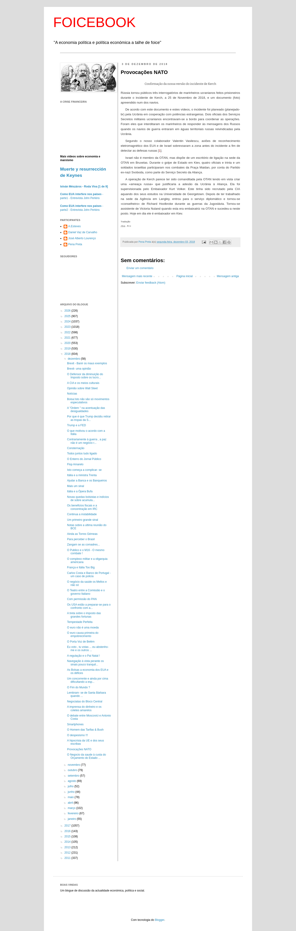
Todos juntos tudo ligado (82, 453)
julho (71, 786)
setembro (74, 775)
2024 (68, 321)
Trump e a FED (76, 425)
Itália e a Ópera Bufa (79, 491)
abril (71, 802)
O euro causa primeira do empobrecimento (82, 634)
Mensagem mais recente (137, 276)
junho (71, 791)
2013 (68, 847)
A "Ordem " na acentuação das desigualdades (86, 409)
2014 (68, 841)
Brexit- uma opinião (79, 368)
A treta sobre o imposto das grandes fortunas (84, 615)
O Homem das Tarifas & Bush (85, 729)
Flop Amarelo (75, 464)
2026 (68, 310)
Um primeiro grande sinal (82, 519)
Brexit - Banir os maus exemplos (87, 363)
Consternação (75, 448)
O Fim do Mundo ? (78, 687)
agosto (72, 781)
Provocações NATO (79, 749)
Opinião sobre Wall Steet (82, 388)
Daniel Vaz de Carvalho (82, 232)
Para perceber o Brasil (81, 539)
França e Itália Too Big (81, 567)
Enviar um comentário (140, 268)
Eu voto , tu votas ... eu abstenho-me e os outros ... (87, 648)
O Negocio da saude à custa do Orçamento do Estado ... (86, 756)
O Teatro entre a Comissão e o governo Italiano (86, 592)
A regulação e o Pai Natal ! (83, 655)
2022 (68, 332)
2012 (68, 852)
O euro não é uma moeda (83, 627)
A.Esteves (74, 226)
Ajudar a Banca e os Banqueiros (87, 480)
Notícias (72, 393)
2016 (68, 831)
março (72, 808)
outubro (73, 770)
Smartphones (75, 724)
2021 (68, 337)
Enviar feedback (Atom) (150, 282)
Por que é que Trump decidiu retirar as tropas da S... (89, 418)
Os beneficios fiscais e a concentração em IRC (82, 507)
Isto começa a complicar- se (84, 470)
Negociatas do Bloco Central (84, 701)
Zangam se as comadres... (83, 544)
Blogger (159, 920)
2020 (68, 343)
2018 (68, 353)
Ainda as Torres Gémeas (82, 534)
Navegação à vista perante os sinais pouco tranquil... (85, 662)
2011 (68, 858)
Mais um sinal (75, 486)
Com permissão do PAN (82, 599)
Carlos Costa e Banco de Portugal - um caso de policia (89, 574)
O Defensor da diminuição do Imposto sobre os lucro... (85, 376)
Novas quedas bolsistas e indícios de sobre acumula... (88, 498)
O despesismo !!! (77, 735)
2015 (68, 836)
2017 (68, 825)
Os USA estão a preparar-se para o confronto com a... (89, 606)
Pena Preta (75, 244)
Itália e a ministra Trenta (82, 475)
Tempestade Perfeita (79, 622)
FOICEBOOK (94, 22)
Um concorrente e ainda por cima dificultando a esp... (87, 680)
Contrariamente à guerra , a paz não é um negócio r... (86, 441)
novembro (74, 764)
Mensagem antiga (228, 276)
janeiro (72, 819)
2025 (68, 316)
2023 (68, 326)
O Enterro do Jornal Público (84, 459)
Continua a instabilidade (82, 514)
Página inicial (184, 276)
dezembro (74, 358)
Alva (123, 226)
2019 (68, 348)
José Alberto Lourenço (82, 238)
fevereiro (73, 813)
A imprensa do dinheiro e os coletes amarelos (84, 708)
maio (71, 797)
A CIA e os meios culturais (83, 383)
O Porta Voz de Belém (81, 641)
